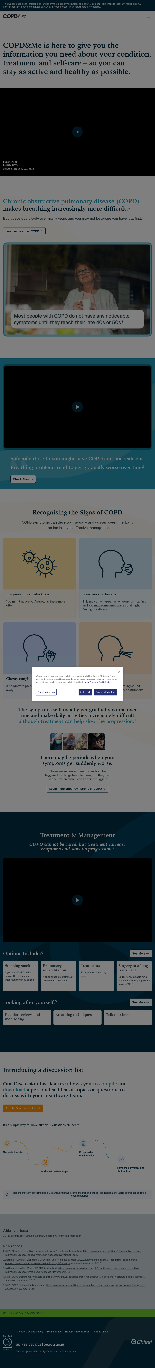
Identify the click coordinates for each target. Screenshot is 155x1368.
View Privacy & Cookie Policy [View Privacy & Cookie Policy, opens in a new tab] (97, 682)
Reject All (85, 692)
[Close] (119, 671)
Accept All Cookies (105, 692)
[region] (77, 684)
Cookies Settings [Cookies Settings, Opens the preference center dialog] (46, 692)
